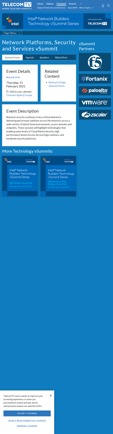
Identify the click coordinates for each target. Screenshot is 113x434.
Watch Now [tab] (61, 57)
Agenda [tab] (30, 57)
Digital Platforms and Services (51, 7)
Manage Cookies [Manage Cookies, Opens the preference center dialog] (27, 426)
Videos (50, 3)
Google (28, 95)
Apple (20, 95)
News (40, 3)
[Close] (51, 396)
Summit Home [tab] (12, 57)
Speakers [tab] (44, 57)
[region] (27, 412)
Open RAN (72, 7)
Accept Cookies (27, 413)
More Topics (86, 7)
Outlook (10, 95)
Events (72, 3)
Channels (61, 3)
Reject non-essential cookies (27, 420)
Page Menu (12, 33)
